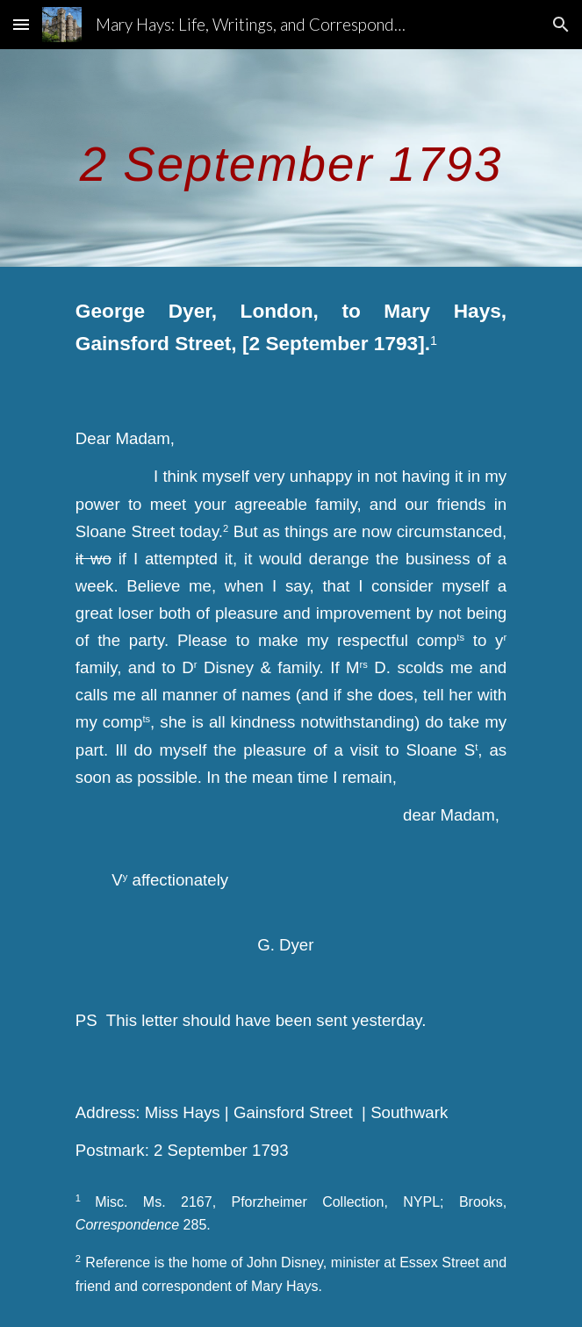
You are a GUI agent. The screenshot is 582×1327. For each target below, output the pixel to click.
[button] (21, 24)
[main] (291, 158)
